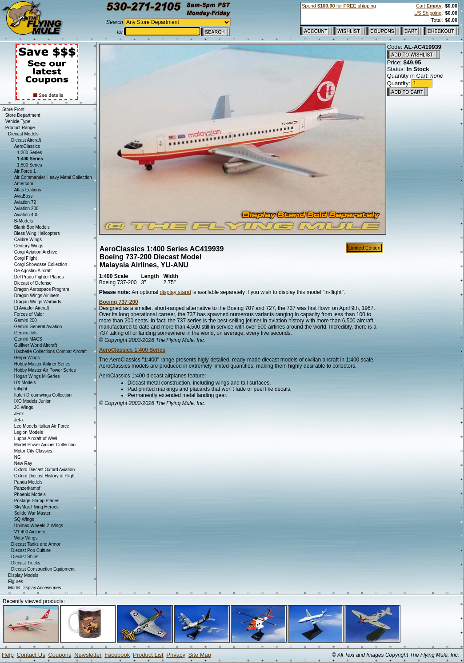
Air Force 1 (25, 171)
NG (17, 457)
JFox (19, 413)
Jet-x (19, 419)
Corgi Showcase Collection (41, 264)
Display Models (23, 575)
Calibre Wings (28, 239)
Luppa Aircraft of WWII (36, 438)
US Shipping (427, 13)
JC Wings (23, 407)
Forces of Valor (29, 314)
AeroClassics (27, 146)
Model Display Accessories (34, 587)
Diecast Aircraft (26, 140)
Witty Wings (26, 538)
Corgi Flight (25, 258)
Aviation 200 (26, 208)
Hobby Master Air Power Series (45, 370)
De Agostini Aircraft (33, 270)
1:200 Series (29, 152)
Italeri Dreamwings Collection (43, 395)
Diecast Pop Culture (31, 550)
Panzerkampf (27, 488)
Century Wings (29, 245)
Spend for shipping (339, 5)
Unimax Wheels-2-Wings (38, 525)
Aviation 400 (26, 214)
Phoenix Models (30, 494)
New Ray (23, 463)
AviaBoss (23, 196)
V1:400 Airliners (29, 531)
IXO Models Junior (32, 401)
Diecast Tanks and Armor (35, 544)
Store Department (22, 115)
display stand (175, 292)
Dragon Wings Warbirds (37, 301)
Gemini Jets (26, 332)
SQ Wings (24, 519)
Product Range (20, 127)
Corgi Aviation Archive (35, 252)
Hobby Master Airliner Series (42, 363)
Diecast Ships (24, 556)
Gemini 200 (25, 320)
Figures (15, 581)
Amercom (23, 183)
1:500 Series (29, 165)
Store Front (13, 109)
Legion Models (28, 432)
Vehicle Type (18, 121)
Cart (428, 5)
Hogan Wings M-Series (37, 376)
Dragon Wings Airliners (37, 295)
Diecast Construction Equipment (43, 569)
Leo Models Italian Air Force (41, 426)
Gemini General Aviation (38, 326)
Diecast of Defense (33, 283)
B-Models (23, 220)
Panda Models (28, 482)
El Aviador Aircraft (31, 308)
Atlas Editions (27, 189)
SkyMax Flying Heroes (36, 506)
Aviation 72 (25, 202)
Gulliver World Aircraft (35, 345)
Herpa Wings (27, 357)
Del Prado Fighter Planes (39, 276)
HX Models (25, 382)
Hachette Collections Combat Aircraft (50, 351)
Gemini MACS (28, 339)
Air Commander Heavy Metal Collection (53, 177)
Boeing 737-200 (118, 302)
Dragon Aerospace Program (41, 289)
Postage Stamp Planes (37, 500)
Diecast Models (23, 133)
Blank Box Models (32, 227)
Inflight (20, 388)
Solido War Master (32, 513)
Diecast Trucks (25, 562)
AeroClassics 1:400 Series (132, 350)
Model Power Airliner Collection (45, 444)
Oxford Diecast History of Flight (45, 475)
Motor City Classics (33, 451)
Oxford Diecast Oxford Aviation (44, 469)
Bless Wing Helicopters (37, 233)
